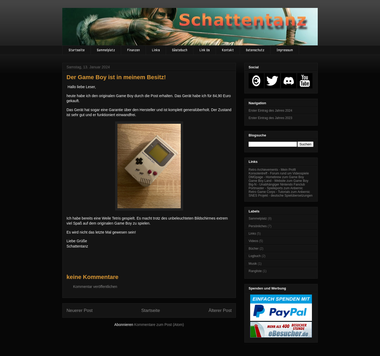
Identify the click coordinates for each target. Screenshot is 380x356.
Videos (253, 241)
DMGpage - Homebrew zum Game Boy (276, 177)
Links (156, 50)
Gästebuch (179, 50)
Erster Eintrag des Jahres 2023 (270, 118)
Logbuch (255, 256)
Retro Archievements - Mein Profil (272, 170)
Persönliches (258, 226)
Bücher (254, 248)
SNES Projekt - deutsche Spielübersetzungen (280, 195)
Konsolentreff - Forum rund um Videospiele (279, 173)
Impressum (285, 50)
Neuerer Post (79, 310)
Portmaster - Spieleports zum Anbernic (276, 188)
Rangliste (255, 271)
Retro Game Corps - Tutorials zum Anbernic (279, 192)
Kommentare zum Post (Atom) (159, 324)
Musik (253, 263)
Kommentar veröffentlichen (95, 286)
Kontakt (228, 50)
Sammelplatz (106, 50)
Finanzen (133, 50)
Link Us (205, 50)
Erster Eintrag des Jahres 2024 (270, 110)
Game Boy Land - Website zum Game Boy (278, 181)
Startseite (77, 50)
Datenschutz (255, 50)
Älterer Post (220, 310)
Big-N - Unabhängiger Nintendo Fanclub (277, 184)
